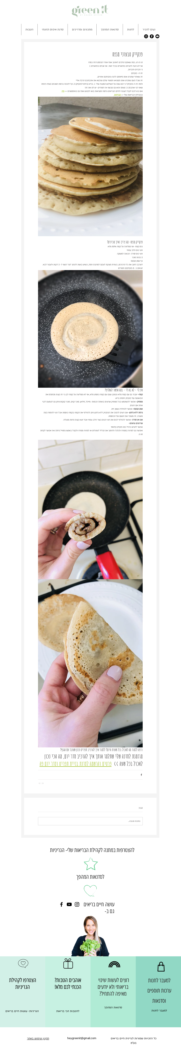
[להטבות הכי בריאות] (68, 1011)
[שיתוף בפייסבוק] (141, 774)
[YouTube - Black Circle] (157, 36)
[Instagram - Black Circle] (146, 36)
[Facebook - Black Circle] (152, 36)
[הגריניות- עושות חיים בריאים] (22, 1011)
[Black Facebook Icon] (61, 904)
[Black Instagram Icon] (77, 904)
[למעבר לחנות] (159, 1010)
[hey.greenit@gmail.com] (82, 1038)
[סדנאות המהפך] (113, 1007)
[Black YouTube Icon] (69, 904)
